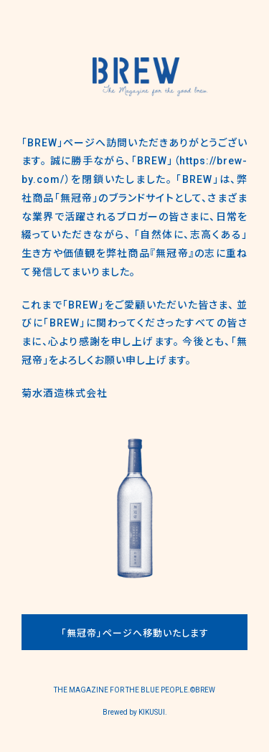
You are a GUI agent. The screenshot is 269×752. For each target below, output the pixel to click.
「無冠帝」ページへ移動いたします (135, 633)
